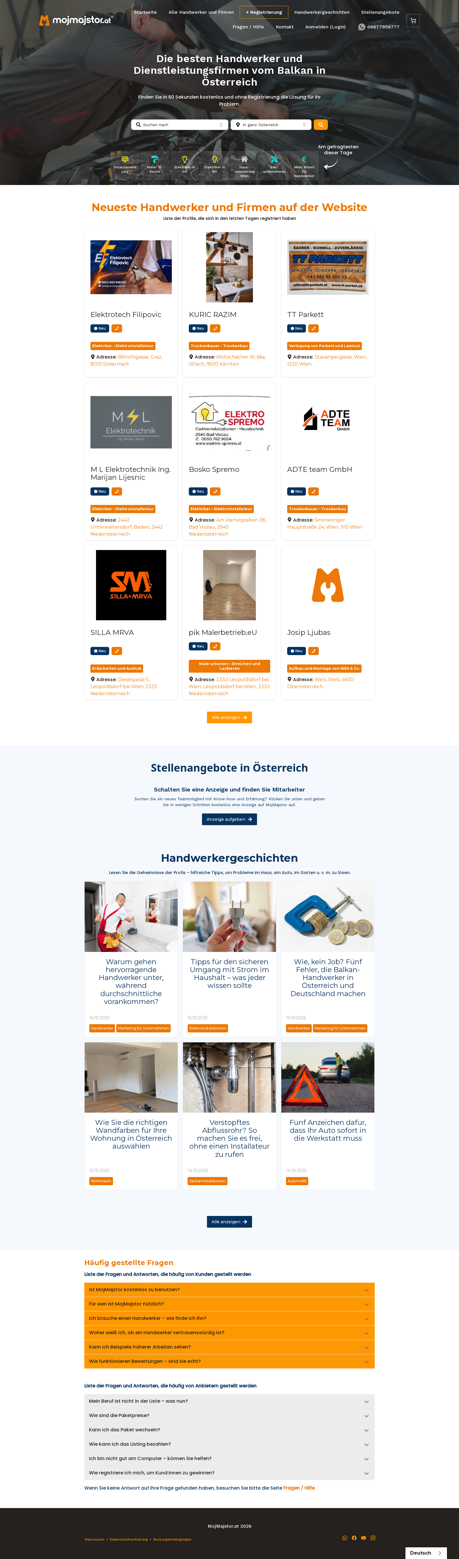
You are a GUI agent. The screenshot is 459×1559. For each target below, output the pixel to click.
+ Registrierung (264, 12)
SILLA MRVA (112, 632)
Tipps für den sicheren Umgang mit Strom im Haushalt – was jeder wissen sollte (229, 973)
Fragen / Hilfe (248, 27)
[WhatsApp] (344, 1538)
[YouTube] (363, 1538)
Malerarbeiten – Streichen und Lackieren (229, 666)
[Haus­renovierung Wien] (244, 165)
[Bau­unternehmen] (274, 165)
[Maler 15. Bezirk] (154, 165)
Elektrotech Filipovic (125, 314)
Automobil (297, 1181)
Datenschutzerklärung (129, 1539)
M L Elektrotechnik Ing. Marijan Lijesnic (130, 473)
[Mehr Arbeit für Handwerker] (304, 165)
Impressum (94, 1539)
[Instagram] (373, 1538)
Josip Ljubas (308, 632)
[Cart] (413, 20)
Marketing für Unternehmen (143, 1028)
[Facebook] (354, 1538)
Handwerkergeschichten (322, 12)
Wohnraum (101, 1181)
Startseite (145, 12)
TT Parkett (305, 314)
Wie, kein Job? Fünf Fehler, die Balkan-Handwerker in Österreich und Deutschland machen (328, 977)
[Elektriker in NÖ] (214, 165)
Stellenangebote (380, 12)
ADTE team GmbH (319, 469)
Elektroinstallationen (207, 1028)
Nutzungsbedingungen (172, 1539)
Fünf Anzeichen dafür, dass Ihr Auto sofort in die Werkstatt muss (328, 1130)
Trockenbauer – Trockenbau (219, 346)
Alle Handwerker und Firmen (201, 12)
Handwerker (102, 1028)
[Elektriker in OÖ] (184, 165)
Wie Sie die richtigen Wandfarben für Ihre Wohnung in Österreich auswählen (131, 1134)
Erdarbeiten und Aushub (116, 668)
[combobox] (179, 124)
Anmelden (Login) (325, 27)
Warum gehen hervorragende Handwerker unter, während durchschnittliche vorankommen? (131, 981)
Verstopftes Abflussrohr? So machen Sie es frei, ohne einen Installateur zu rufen (229, 1138)
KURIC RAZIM (213, 314)
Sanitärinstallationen (207, 1181)
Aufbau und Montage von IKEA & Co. (324, 668)
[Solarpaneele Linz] (125, 165)
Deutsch (426, 1553)
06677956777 (378, 27)
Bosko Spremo (214, 469)
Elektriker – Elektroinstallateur (123, 346)
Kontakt (285, 27)
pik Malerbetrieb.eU (223, 632)
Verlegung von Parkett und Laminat (324, 346)
